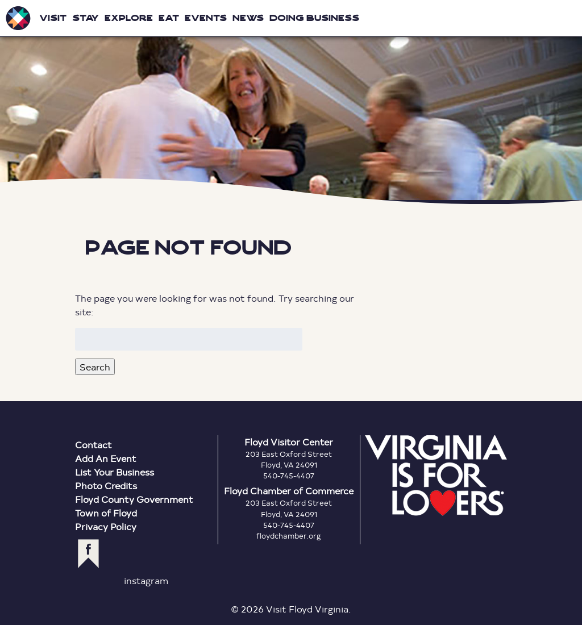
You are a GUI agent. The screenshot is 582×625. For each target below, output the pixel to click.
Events (206, 18)
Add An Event (105, 458)
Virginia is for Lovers (436, 475)
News (248, 18)
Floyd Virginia (291, 102)
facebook (88, 554)
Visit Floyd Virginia (18, 18)
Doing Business (314, 18)
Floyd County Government (134, 499)
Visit (52, 18)
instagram (146, 580)
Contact (93, 444)
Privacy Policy (105, 526)
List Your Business (114, 471)
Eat (169, 18)
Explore (129, 18)
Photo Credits (106, 485)
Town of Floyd (106, 512)
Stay (85, 18)
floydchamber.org (288, 536)
